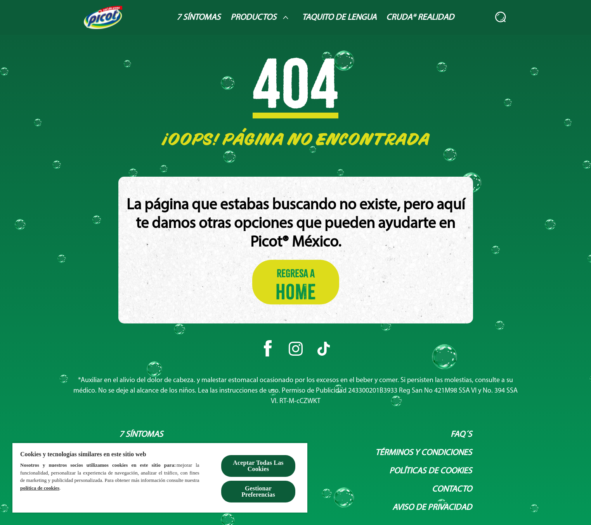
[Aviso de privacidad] (432, 508)
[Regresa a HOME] (295, 282)
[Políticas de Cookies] (430, 471)
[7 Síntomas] (198, 17)
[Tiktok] (323, 348)
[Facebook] (267, 348)
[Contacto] (452, 489)
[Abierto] (501, 17)
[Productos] (261, 17)
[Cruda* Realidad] (420, 17)
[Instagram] (295, 348)
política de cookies (39, 488)
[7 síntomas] (141, 435)
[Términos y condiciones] (423, 453)
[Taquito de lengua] (339, 17)
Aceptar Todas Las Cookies (258, 465)
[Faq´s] (461, 435)
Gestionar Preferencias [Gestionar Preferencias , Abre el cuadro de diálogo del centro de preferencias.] (258, 491)
